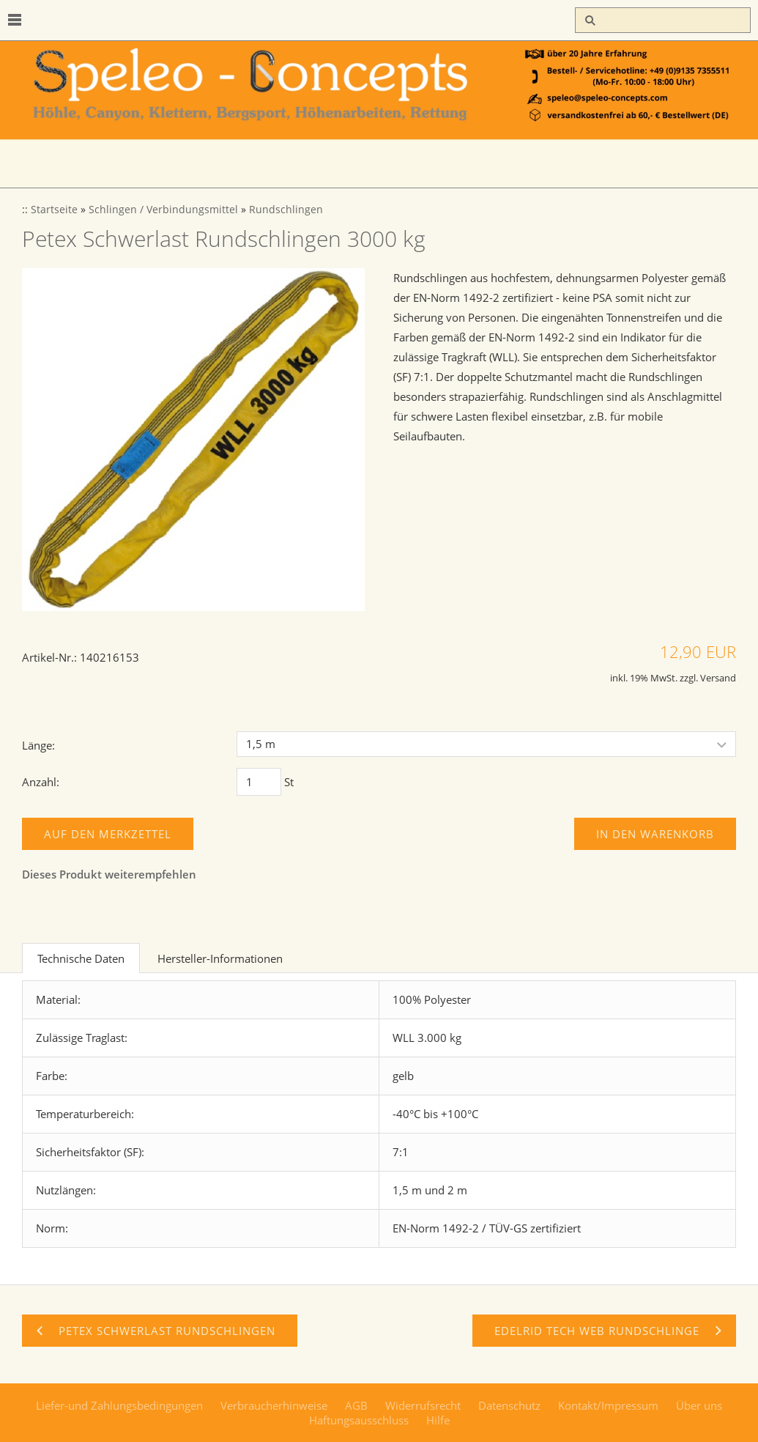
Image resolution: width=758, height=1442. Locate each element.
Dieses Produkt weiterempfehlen (109, 874)
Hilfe (438, 1420)
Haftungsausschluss (359, 1420)
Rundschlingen (286, 209)
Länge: (38, 745)
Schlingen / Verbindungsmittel (163, 209)
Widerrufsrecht (423, 1405)
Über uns (699, 1405)
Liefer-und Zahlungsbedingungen (119, 1405)
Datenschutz (509, 1405)
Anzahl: (40, 781)
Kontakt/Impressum (608, 1405)
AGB (356, 1405)
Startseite (54, 209)
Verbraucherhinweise (273, 1405)
